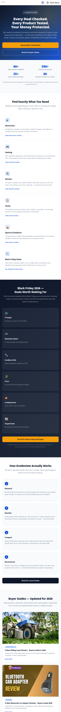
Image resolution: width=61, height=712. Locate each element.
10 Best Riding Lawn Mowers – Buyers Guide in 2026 (25, 650)
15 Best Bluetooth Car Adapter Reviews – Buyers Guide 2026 (28, 703)
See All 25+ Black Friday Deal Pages (30, 439)
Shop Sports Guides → (12, 242)
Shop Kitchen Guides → (13, 189)
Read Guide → (9, 659)
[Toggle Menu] (53, 2)
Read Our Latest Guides (30, 581)
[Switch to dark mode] (43, 3)
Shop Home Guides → (12, 216)
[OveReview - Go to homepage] (3, 3)
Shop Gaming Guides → (13, 162)
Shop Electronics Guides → (14, 135)
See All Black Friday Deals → (14, 269)
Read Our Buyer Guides (30, 52)
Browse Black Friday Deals (30, 45)
